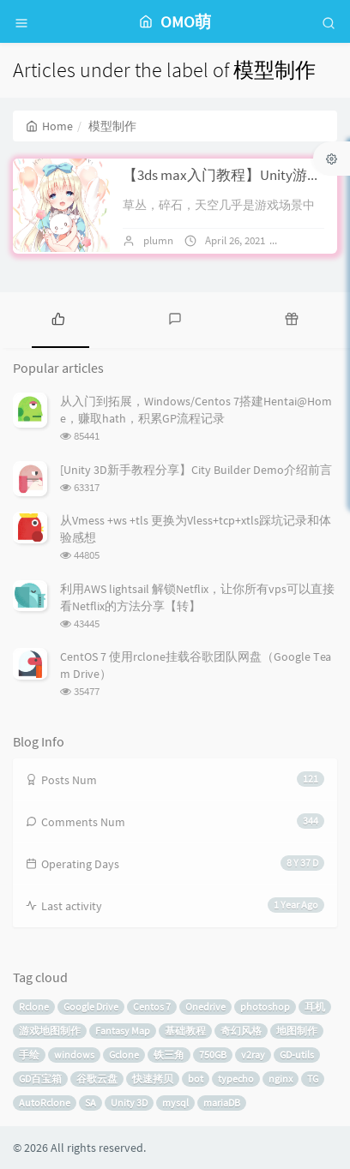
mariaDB (221, 1102)
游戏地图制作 (50, 1030)
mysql (175, 1102)
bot (195, 1078)
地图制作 (296, 1030)
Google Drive (90, 1006)
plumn (158, 240)
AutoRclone (44, 1102)
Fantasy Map (122, 1030)
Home (49, 126)
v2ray (253, 1054)
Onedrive (205, 1006)
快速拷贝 (152, 1078)
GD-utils (297, 1054)
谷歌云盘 (97, 1078)
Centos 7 (152, 1006)
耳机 (315, 1006)
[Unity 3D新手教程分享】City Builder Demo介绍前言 (196, 469)
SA (90, 1102)
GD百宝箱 (40, 1078)
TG (312, 1078)
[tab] (58, 318)
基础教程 (185, 1030)
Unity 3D (129, 1102)
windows (74, 1054)
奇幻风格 (241, 1030)
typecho (236, 1078)
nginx (281, 1078)
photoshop (265, 1006)
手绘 (29, 1054)
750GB (212, 1054)
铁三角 (169, 1054)
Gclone (124, 1054)
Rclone (34, 1006)
